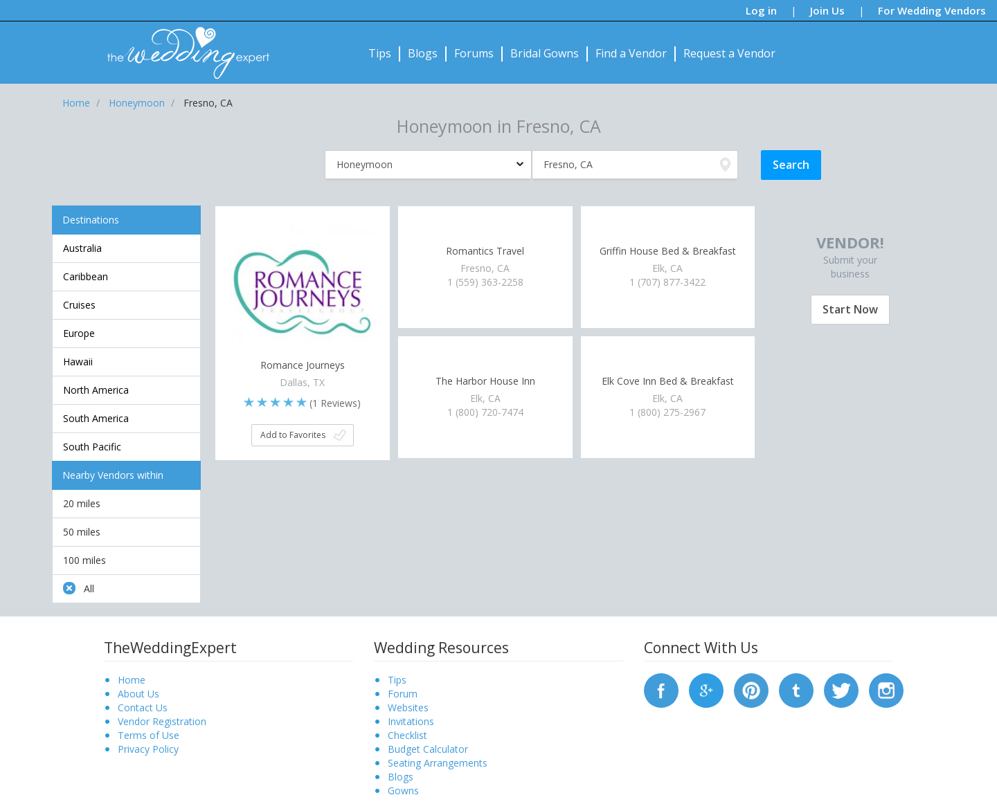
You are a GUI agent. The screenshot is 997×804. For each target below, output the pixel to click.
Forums (474, 53)
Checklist (407, 735)
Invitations (411, 721)
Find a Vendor (631, 53)
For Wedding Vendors (932, 10)
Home (131, 679)
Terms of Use (148, 735)
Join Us (827, 10)
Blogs (423, 53)
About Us (138, 693)
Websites (408, 707)
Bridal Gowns (544, 53)
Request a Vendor (729, 53)
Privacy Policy (148, 749)
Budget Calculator (428, 749)
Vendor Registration (162, 721)
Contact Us (143, 707)
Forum (402, 693)
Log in (761, 10)
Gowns (403, 790)
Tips (379, 53)
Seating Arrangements (437, 762)
